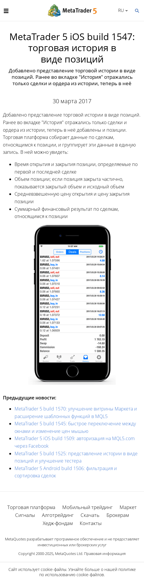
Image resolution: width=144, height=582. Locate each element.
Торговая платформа (31, 507)
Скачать (90, 515)
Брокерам (117, 515)
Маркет (128, 507)
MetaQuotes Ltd (68, 553)
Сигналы (25, 515)
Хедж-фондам (58, 523)
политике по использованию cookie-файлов (87, 572)
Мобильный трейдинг (87, 507)
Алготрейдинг (58, 515)
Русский (120, 10)
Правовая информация (105, 553)
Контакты (91, 523)
